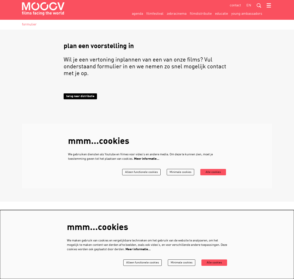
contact (235, 5)
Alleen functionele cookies (136, 172)
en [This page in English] (248, 5)
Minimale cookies (177, 172)
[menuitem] (137, 14)
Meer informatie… (146, 159)
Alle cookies (212, 172)
